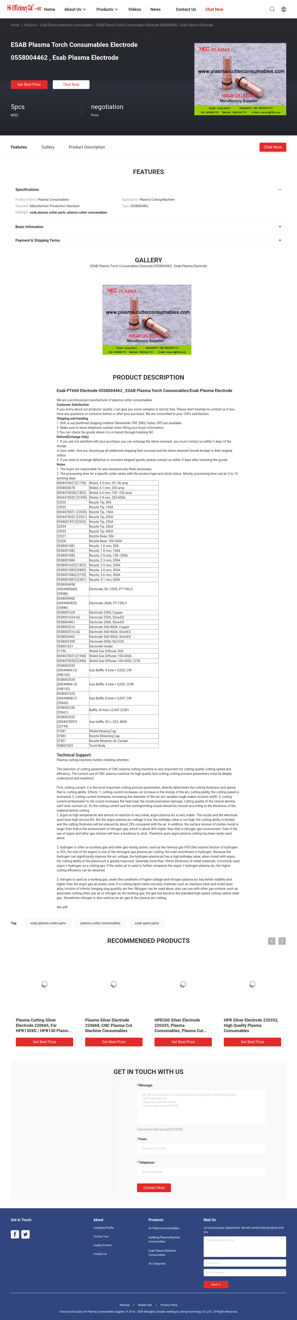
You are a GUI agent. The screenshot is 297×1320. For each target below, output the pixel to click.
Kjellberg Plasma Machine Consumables (164, 1239)
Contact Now (154, 1187)
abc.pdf (62, 907)
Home (15, 25)
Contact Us (100, 1254)
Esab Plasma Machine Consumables (66, 25)
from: (143, 1139)
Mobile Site (145, 1305)
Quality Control (102, 1245)
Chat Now (71, 84)
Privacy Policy (168, 1305)
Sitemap (125, 1305)
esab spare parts (147, 923)
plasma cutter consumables (100, 923)
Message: (146, 1085)
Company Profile (103, 1227)
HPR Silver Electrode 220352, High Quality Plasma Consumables (251, 1025)
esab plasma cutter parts (48, 923)
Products (30, 25)
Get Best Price (29, 84)
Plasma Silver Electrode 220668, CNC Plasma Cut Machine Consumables (108, 1025)
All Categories (156, 1263)
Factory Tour (101, 1236)
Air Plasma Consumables (163, 1228)
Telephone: (147, 1162)
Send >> (216, 1284)
